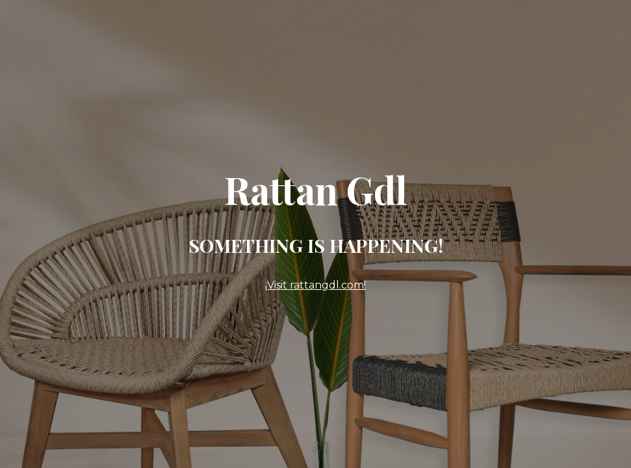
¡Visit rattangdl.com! (315, 285)
